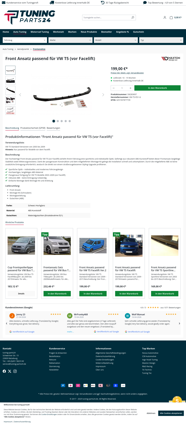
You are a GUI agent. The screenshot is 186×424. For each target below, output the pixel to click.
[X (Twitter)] (9, 371)
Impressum (101, 366)
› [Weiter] (179, 323)
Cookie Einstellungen (105, 359)
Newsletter (54, 369)
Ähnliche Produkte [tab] (14, 222)
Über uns (100, 369)
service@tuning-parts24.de (14, 364)
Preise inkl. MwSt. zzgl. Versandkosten (127, 73)
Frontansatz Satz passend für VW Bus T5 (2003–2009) (56, 269)
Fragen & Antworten (58, 353)
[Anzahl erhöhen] (130, 88)
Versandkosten (86, 394)
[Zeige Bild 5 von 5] (70, 121)
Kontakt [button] (7, 348)
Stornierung (54, 366)
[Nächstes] (103, 94)
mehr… (70, 331)
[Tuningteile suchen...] (106, 17)
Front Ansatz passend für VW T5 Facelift (127, 269)
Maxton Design (148, 363)
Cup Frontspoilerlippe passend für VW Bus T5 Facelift (21, 269)
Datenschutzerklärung (105, 356)
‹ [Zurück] (6, 323)
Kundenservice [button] (57, 348)
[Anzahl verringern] (113, 88)
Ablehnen (151, 413)
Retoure (52, 359)
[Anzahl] (122, 88)
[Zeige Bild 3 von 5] (62, 121)
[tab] (12, 128)
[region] (55, 95)
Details (21, 293)
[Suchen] (133, 17)
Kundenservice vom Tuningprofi (20, 2)
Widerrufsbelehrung (104, 363)
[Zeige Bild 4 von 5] (66, 121)
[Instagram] (15, 371)
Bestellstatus (54, 356)
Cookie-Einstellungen (49, 414)
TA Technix (147, 369)
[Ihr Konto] (165, 17)
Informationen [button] (103, 348)
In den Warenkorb (157, 87)
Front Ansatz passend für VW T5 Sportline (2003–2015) (163, 269)
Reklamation (54, 363)
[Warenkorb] (175, 17)
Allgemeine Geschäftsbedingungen (111, 353)
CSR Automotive (149, 356)
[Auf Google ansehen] (21, 331)
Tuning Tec (147, 373)
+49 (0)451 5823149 (15, 361)
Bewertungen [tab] (53, 127)
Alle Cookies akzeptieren (171, 413)
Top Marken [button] (148, 348)
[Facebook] (4, 371)
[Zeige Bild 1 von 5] (54, 121)
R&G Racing (147, 366)
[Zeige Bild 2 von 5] (58, 121)
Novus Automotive (150, 353)
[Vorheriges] (20, 94)
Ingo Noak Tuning (150, 359)
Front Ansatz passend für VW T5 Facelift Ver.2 (92, 269)
